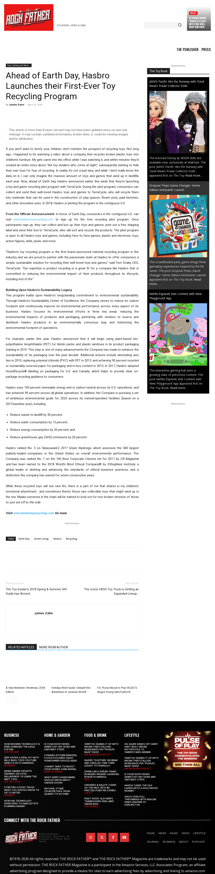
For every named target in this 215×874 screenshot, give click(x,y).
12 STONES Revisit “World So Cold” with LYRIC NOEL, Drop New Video (197, 22)
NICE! (87, 779)
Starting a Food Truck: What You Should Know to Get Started (21, 790)
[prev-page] (8, 700)
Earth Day (23, 538)
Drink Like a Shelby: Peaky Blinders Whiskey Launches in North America (101, 774)
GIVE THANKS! (91, 806)
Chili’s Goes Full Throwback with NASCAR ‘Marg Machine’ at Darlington (140, 800)
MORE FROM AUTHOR (53, 647)
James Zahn (17, 104)
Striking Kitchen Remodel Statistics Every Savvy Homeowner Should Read (60, 758)
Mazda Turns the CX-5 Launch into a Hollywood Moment (141, 788)
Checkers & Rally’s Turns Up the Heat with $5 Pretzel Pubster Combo (100, 788)
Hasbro (57, 538)
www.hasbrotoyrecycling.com (33, 219)
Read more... (193, 175)
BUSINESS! (9, 795)
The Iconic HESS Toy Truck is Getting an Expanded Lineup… (111, 591)
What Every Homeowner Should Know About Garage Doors (59, 780)
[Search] (180, 25)
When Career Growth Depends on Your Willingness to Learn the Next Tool (20, 775)
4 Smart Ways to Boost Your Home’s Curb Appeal (60, 768)
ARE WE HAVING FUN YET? (97, 755)
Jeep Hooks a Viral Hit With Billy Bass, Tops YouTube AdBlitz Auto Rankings (21, 760)
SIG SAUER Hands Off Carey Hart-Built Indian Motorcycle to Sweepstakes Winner (141, 748)
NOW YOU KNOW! (53, 772)
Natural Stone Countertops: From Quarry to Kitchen (57, 791)
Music (193, 13)
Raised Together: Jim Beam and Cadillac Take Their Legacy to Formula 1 (101, 763)
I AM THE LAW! (11, 752)
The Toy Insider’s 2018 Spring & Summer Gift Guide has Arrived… (36, 591)
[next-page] (15, 700)
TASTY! (88, 793)
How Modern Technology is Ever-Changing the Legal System (22, 747)
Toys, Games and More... (18, 65)
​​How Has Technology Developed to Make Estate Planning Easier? (21, 804)
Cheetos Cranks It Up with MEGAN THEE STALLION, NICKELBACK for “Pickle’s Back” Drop (101, 748)
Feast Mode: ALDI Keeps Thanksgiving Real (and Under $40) (99, 801)
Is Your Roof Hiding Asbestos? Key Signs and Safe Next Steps (60, 747)
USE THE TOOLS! (12, 782)
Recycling (71, 538)
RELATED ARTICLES (21, 647)
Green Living (41, 538)
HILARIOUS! (10, 765)
